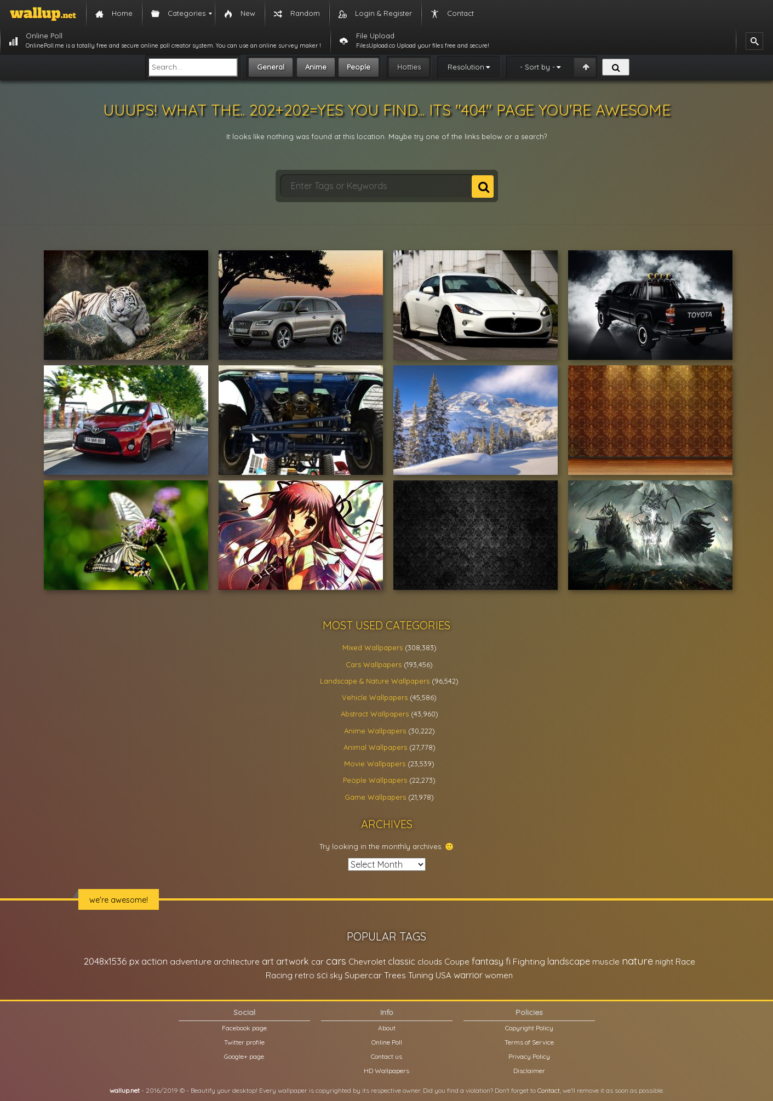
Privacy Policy (529, 1056)
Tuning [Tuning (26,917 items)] (420, 975)
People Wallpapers (375, 780)
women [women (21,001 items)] (499, 975)
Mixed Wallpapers (372, 647)
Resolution (466, 66)
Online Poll (386, 1042)
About (387, 1028)
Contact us (386, 1056)
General (270, 66)
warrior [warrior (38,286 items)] (468, 975)
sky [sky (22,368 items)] (336, 975)
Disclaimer (529, 1070)
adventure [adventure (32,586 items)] (190, 961)
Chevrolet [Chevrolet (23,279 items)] (367, 961)
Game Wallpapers (375, 797)
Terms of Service (529, 1042)
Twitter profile (244, 1042)
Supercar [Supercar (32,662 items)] (363, 975)
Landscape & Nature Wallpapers (375, 680)
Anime (316, 66)
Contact (548, 1090)
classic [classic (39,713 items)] (401, 961)
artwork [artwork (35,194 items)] (292, 961)
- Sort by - (537, 66)
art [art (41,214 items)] (268, 961)
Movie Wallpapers (374, 763)
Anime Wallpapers (375, 730)
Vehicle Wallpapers (375, 697)
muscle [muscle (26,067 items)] (606, 961)
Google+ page (244, 1056)
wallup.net (125, 1090)
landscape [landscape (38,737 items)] (568, 961)
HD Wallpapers (386, 1070)
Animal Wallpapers (375, 747)
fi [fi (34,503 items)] (508, 961)
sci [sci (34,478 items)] (322, 975)
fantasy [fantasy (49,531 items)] (487, 961)
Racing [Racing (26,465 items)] (279, 975)
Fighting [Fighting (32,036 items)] (529, 961)
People (358, 66)
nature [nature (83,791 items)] (637, 960)
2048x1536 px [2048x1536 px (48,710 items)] (111, 961)
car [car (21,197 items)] (317, 961)
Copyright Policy (529, 1028)
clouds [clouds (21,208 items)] (429, 961)
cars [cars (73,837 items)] (336, 961)
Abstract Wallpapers (375, 713)
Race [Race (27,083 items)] (685, 961)
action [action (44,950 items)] (154, 961)
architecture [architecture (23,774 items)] (237, 961)
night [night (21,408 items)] (664, 961)
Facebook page (244, 1028)
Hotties (409, 66)
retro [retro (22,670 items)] (304, 975)
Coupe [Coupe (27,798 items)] (456, 961)
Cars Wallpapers (374, 664)
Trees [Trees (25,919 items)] (395, 975)
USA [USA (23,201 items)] (443, 975)
